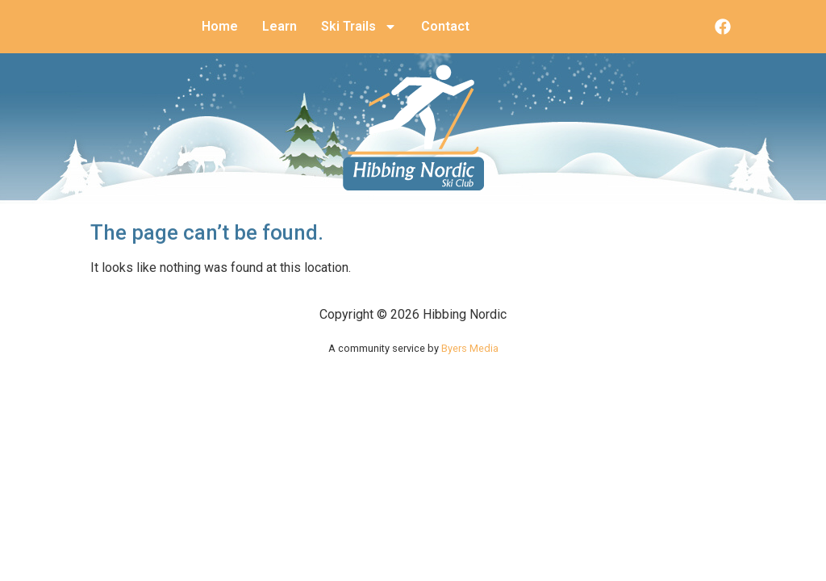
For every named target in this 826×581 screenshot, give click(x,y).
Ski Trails (359, 26)
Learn (279, 26)
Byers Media (470, 348)
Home (220, 26)
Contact (445, 26)
